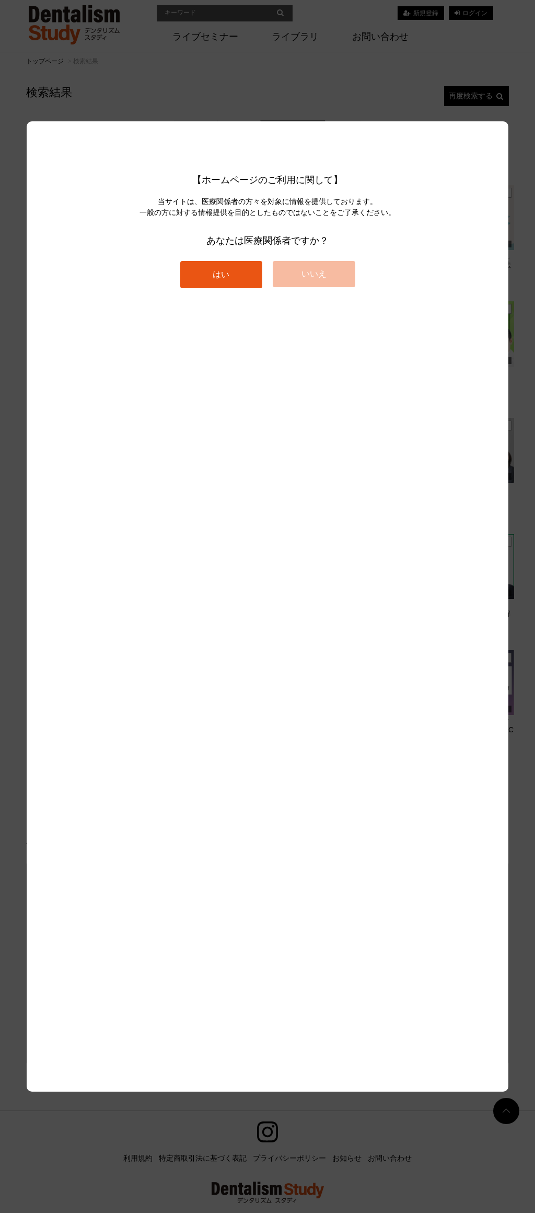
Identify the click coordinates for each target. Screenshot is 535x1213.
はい (221, 274)
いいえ (314, 273)
